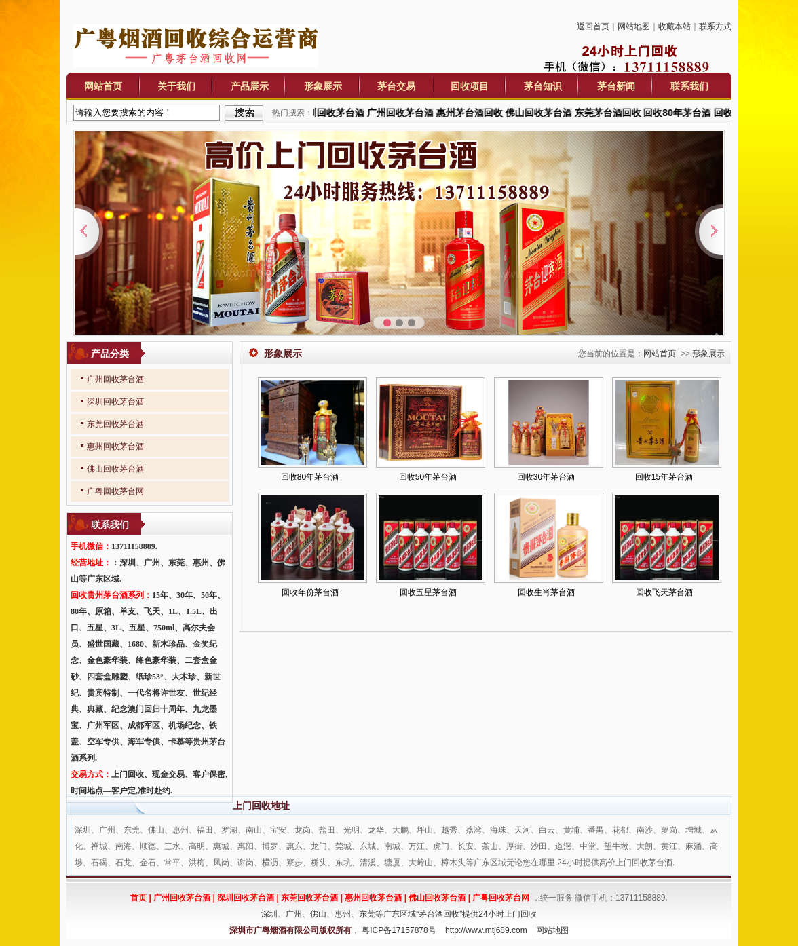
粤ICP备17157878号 (399, 930)
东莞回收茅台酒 (115, 424)
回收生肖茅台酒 (546, 592)
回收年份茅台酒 (310, 592)
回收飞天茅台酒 (664, 592)
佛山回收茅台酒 (115, 469)
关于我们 (176, 86)
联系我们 (689, 86)
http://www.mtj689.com (486, 930)
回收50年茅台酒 (428, 477)
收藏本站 (674, 26)
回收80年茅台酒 (310, 477)
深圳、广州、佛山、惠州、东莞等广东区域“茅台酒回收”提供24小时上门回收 (398, 914)
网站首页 (103, 86)
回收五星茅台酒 (428, 592)
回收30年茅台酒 (546, 477)
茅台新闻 (616, 86)
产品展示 (250, 86)
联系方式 (715, 26)
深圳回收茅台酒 (115, 401)
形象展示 (323, 86)
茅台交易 (396, 86)
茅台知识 (543, 86)
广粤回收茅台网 (115, 491)
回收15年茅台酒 (664, 477)
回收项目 (470, 86)
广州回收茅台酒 (115, 379)
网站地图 (634, 26)
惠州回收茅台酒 (115, 446)
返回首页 (593, 26)
